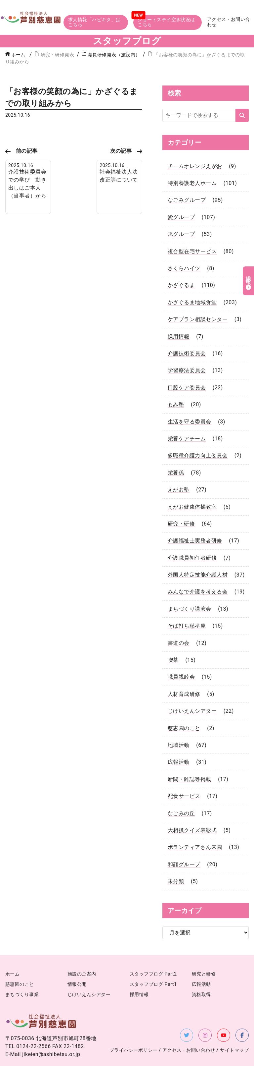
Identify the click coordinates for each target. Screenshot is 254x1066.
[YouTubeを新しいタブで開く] (223, 1016)
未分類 (176, 862)
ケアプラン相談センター (198, 300)
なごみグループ (187, 181)
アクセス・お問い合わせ (230, 7)
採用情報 (179, 317)
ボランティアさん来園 (195, 828)
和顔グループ (184, 845)
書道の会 (179, 624)
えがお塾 (179, 471)
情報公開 (77, 965)
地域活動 (179, 726)
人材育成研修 (184, 675)
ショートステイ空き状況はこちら (166, 7)
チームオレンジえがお (195, 147)
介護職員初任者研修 (192, 539)
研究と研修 (204, 955)
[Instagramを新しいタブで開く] (205, 1016)
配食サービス (184, 777)
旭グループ (181, 215)
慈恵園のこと (184, 709)
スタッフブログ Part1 (153, 965)
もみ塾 (176, 385)
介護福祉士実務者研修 (195, 522)
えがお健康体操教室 (192, 487)
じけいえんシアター (192, 692)
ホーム (15, 35)
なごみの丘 (181, 794)
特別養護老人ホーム (192, 164)
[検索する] (242, 96)
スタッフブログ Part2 (153, 955)
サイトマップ (234, 1031)
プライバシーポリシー (133, 1031)
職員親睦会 (181, 658)
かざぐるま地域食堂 (192, 283)
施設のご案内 (81, 955)
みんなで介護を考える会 (198, 573)
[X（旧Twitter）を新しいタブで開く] (186, 1016)
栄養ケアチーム (187, 420)
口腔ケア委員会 (187, 368)
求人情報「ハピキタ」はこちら (93, 7)
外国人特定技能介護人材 (198, 556)
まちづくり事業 (22, 975)
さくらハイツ (184, 249)
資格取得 (201, 975)
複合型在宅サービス (192, 232)
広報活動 (179, 743)
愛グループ (181, 198)
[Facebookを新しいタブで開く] (242, 1016)
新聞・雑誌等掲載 (189, 760)
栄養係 (176, 454)
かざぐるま (181, 266)
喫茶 (173, 641)
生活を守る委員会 (189, 402)
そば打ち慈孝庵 (187, 607)
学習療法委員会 (187, 351)
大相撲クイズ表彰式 (192, 811)
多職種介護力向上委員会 (198, 436)
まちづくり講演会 (189, 590)
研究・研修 (181, 505)
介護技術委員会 (187, 334)
